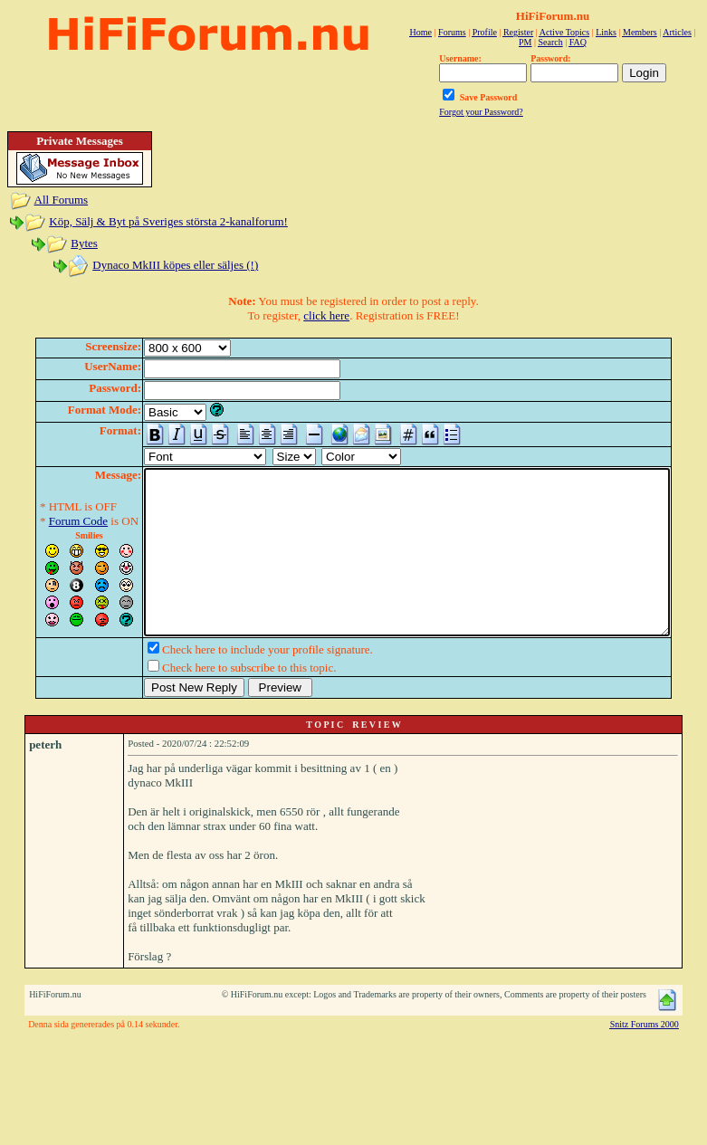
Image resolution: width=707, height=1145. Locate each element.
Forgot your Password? (481, 112)
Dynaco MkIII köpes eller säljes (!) (175, 265)
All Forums (61, 199)
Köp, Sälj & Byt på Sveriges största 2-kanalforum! (168, 221)
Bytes (84, 243)
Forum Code (50, 521)
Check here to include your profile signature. (239, 682)
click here (326, 315)
